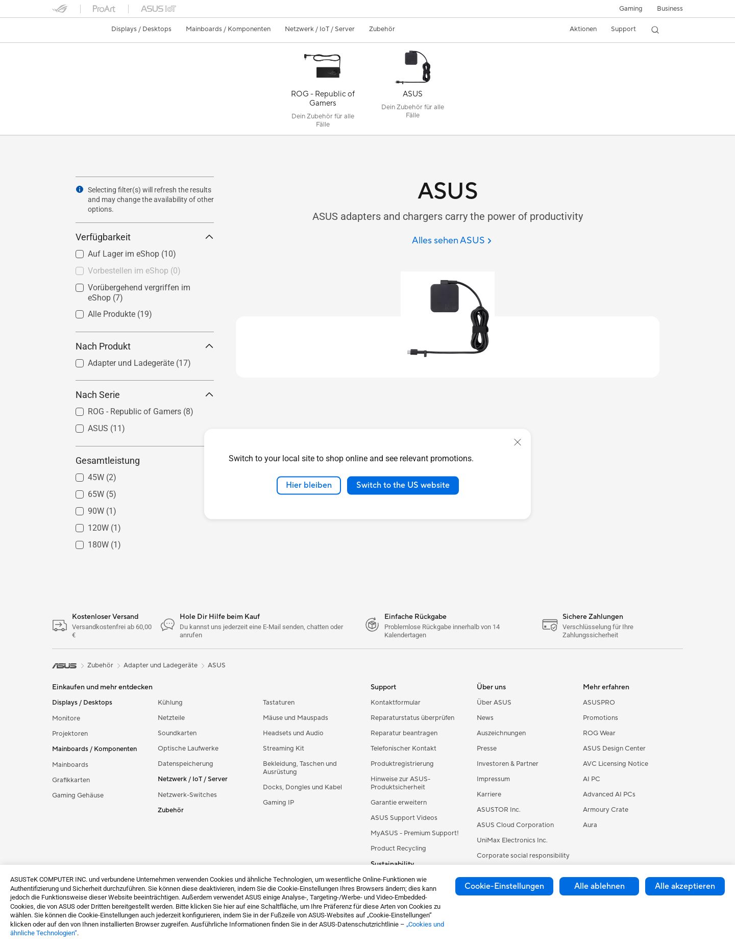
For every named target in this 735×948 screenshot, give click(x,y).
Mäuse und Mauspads (295, 718)
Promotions (600, 718)
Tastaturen (279, 702)
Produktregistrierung (402, 764)
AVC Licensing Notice (615, 764)
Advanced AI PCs (609, 794)
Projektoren (70, 734)
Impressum (493, 779)
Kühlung (170, 702)
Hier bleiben (309, 485)
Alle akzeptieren (685, 886)
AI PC (591, 779)
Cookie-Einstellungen (504, 886)
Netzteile (171, 718)
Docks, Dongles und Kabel (302, 787)
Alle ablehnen (599, 886)
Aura (590, 825)
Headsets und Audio (293, 733)
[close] (517, 442)
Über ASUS (494, 702)
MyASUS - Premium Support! (415, 833)
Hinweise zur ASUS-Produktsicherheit (400, 783)
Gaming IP (278, 803)
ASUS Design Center (614, 748)
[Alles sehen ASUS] (451, 241)
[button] (631, 8)
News (485, 718)
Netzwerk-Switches (187, 795)
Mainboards (70, 765)
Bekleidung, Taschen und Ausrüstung (300, 768)
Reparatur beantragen (404, 733)
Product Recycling (398, 848)
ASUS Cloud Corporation (515, 825)
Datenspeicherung (185, 764)
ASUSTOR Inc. (499, 810)
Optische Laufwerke (188, 748)
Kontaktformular (396, 702)
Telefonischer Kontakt (403, 748)
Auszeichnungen (501, 733)
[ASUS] (412, 91)
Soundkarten (177, 733)
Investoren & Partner (507, 764)
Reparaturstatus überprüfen (412, 718)
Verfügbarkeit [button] (145, 237)
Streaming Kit (283, 748)
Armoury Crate (605, 810)
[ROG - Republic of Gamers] (323, 91)
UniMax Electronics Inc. (512, 840)
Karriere (489, 794)
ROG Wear (599, 733)
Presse (487, 748)
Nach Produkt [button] (145, 346)
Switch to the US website (403, 485)
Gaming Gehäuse (78, 795)
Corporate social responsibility (523, 856)
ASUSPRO (599, 702)
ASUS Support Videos (404, 818)
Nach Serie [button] (145, 394)
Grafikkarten (71, 780)
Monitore (66, 718)
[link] (69, 30)
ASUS (217, 665)
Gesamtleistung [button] (145, 460)
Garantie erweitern (399, 803)
